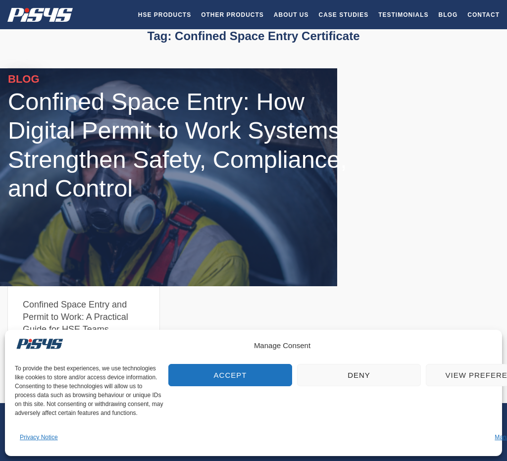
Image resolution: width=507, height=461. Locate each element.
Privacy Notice (39, 437)
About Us (291, 14)
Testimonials (403, 14)
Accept (230, 375)
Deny (359, 375)
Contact (483, 14)
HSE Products (164, 14)
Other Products (232, 14)
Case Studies (344, 14)
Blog (448, 14)
